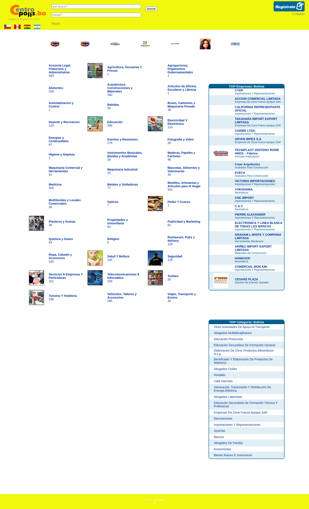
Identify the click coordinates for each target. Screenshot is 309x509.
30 (65, 203)
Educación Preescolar (228, 339)
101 (66, 278)
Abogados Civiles (225, 369)
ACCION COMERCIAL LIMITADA (257, 98)
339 (123, 278)
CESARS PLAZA (246, 279)
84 (117, 223)
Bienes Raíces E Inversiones (233, 455)
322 (184, 186)
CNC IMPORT (244, 197)
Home (56, 23)
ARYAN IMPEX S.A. (248, 139)
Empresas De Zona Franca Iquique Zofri (240, 412)
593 (60, 70)
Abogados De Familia (228, 443)
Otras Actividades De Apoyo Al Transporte (242, 327)
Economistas (222, 449)
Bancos (219, 437)
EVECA (240, 172)
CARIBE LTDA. (245, 130)
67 (59, 141)
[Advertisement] (246, 69)
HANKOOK (242, 258)
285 (122, 297)
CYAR (239, 90)
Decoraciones (223, 418)
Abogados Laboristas (228, 397)
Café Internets (223, 381)
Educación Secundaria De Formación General (244, 345)
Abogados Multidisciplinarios (233, 333)
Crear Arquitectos (247, 164)
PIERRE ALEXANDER (250, 214)
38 (181, 106)
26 (124, 156)
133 (177, 124)
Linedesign (158, 499)
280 (119, 90)
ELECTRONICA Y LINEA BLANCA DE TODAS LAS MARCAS (258, 224)
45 (184, 171)
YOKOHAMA (244, 189)
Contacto (298, 14)
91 (65, 171)
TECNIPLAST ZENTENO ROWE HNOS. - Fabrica (257, 151)
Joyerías (219, 430)
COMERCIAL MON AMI (251, 266)
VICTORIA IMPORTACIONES (255, 181)
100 (60, 258)
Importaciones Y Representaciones (237, 424)
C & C (239, 206)
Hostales (219, 375)
